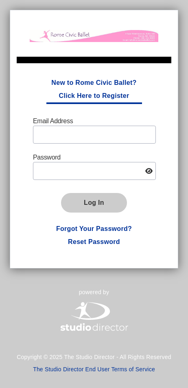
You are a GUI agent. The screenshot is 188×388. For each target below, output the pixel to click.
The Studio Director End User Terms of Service (94, 369)
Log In (94, 202)
